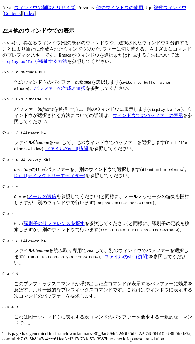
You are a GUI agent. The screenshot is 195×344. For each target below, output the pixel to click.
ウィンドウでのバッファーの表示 (148, 115)
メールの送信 (42, 196)
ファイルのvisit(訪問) (67, 148)
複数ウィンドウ (170, 7)
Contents (12, 13)
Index (29, 13)
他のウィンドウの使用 (119, 7)
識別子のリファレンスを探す (54, 223)
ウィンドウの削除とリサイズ (44, 7)
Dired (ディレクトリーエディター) (49, 175)
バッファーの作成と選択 (60, 88)
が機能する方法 (34, 61)
